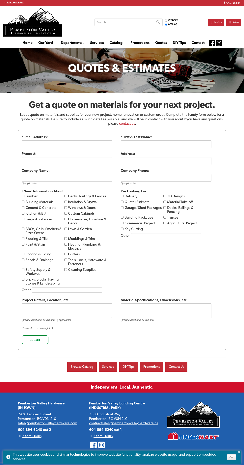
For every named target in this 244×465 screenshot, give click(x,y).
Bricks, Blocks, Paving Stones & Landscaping (43, 282)
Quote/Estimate (137, 202)
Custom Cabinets (81, 214)
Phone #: (29, 154)
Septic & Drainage (40, 260)
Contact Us (179, 367)
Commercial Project (140, 223)
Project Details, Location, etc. (46, 300)
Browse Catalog (79, 367)
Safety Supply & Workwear (38, 272)
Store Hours (29, 437)
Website (171, 20)
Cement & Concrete (41, 208)
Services (97, 43)
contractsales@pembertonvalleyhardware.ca (123, 424)
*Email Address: (35, 137)
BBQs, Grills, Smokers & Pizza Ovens (44, 231)
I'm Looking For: (134, 191)
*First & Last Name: (136, 137)
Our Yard (45, 43)
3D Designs (176, 196)
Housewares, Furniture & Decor (87, 221)
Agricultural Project (182, 223)
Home (28, 43)
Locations (205, 22)
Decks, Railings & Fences (87, 196)
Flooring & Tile (37, 239)
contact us (127, 124)
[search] (125, 22)
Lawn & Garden (80, 229)
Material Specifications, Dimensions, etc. (154, 300)
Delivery (131, 196)
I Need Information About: (43, 191)
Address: (128, 154)
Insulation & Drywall (83, 202)
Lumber (32, 196)
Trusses (172, 218)
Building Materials (39, 202)
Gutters (74, 254)
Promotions (139, 43)
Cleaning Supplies (82, 270)
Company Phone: (135, 171)
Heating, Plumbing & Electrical (84, 247)
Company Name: (36, 171)
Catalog (171, 24)
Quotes (161, 43)
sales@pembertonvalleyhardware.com (47, 424)
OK (231, 457)
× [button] (239, 452)
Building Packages (139, 218)
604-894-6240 (14, 2)
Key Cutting (134, 229)
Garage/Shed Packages (143, 208)
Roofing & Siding (38, 254)
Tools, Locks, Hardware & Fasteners (87, 262)
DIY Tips (179, 43)
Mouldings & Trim (81, 239)
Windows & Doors (81, 208)
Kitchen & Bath (37, 214)
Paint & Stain (35, 245)
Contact (198, 43)
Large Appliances (39, 219)
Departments (71, 43)
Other (26, 290)
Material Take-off (180, 202)
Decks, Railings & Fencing (180, 210)
